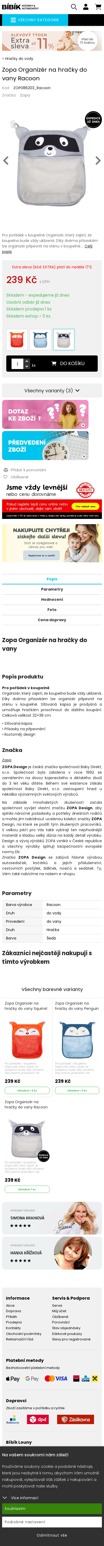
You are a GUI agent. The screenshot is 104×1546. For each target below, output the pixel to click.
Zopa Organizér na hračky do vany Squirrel (26, 1006)
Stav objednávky (66, 1328)
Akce (10, 1305)
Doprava (13, 1311)
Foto (52, 609)
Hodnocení (52, 599)
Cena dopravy (52, 619)
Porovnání (61, 1322)
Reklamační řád (19, 1339)
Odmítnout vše (52, 1535)
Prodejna (14, 1322)
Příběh (11, 1316)
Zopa (25, 95)
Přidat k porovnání (24, 470)
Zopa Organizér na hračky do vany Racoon (26, 1105)
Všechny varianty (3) (52, 390)
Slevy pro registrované (71, 1339)
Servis (57, 1305)
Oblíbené (60, 1316)
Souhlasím (15, 1508)
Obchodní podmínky (23, 1333)
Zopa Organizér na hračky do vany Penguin (77, 1006)
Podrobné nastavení (25, 1522)
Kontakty (13, 1328)
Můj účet (59, 1311)
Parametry (52, 589)
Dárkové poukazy (67, 1333)
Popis (52, 579)
